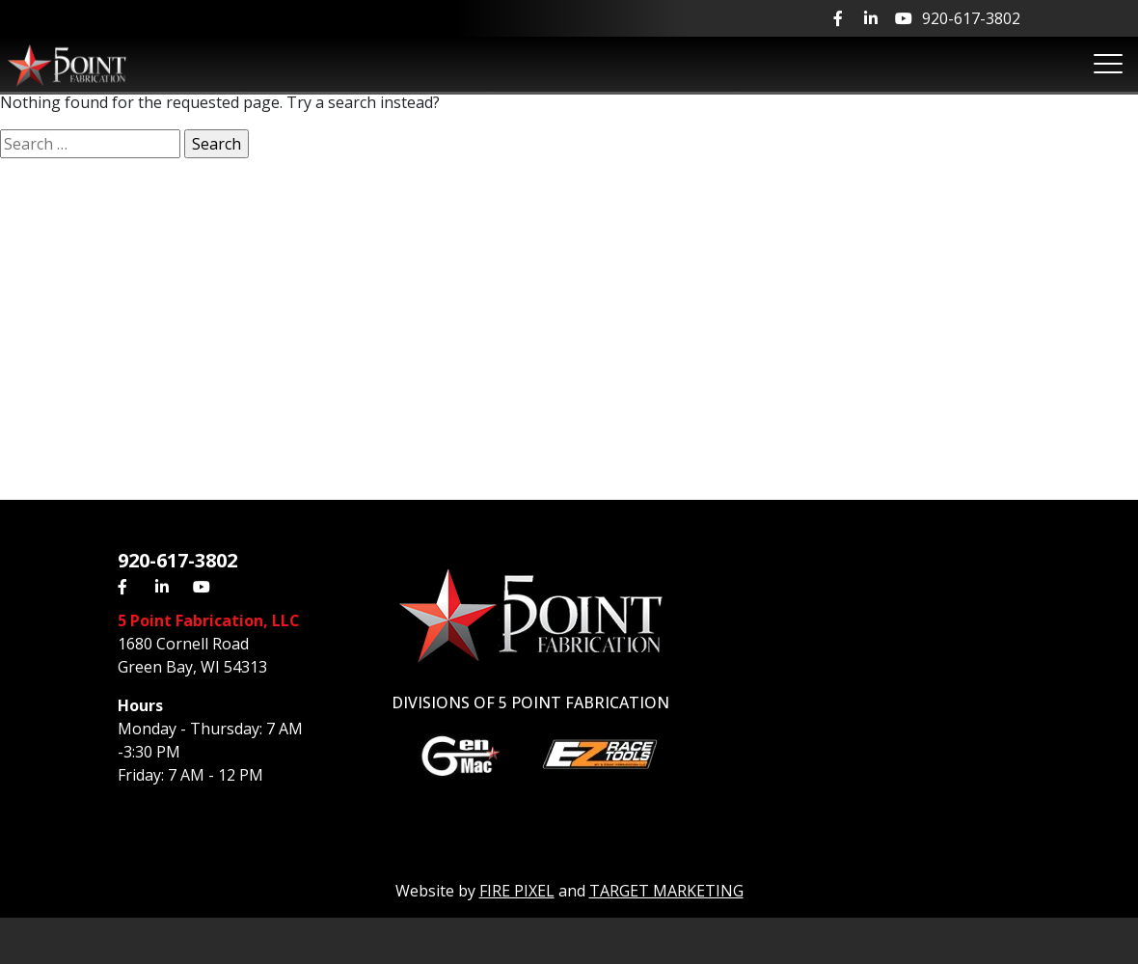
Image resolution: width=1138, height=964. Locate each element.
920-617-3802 (971, 18)
